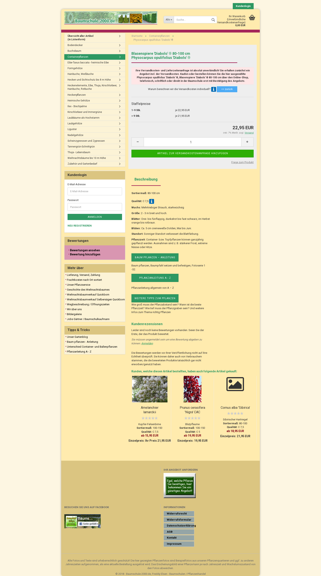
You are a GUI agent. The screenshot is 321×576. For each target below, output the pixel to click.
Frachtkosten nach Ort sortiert (84, 279)
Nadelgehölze (75, 135)
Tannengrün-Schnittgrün (81, 146)
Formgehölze (75, 68)
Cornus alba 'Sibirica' (235, 408)
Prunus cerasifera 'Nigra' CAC (192, 410)
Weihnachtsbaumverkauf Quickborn (88, 294)
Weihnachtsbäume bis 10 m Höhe (87, 158)
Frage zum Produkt (242, 162)
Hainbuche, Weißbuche (81, 74)
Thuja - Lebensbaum (79, 152)
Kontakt (171, 537)
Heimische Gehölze (79, 100)
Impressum (174, 543)
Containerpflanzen (78, 56)
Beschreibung (146, 179)
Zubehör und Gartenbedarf (82, 163)
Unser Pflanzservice (78, 284)
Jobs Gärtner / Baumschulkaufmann (88, 319)
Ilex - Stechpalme (77, 106)
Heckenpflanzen (77, 94)
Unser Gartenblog (77, 336)
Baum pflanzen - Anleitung (82, 341)
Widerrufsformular (179, 519)
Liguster (72, 129)
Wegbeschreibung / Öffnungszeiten (88, 304)
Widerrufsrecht (177, 513)
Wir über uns (74, 309)
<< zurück (227, 89)
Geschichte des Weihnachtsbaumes (88, 289)
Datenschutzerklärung (180, 525)
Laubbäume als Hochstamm (83, 117)
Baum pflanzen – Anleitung (155, 257)
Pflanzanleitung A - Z (155, 277)
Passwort (73, 200)
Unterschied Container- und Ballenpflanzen (92, 346)
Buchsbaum (74, 50)
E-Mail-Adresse (77, 184)
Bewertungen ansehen (85, 250)
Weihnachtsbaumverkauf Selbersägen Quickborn (96, 299)
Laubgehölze (75, 123)
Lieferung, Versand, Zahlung (83, 274)
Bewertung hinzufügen (85, 254)
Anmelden (147, 343)
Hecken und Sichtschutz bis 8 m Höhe (89, 79)
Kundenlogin (243, 6)
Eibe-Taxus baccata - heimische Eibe (88, 62)
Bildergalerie (74, 314)
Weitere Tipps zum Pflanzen (155, 298)
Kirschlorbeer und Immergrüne (85, 112)
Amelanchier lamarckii (149, 410)
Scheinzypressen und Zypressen (86, 140)
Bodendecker (75, 45)
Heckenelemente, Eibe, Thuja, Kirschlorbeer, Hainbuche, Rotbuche (92, 87)
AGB (170, 531)
